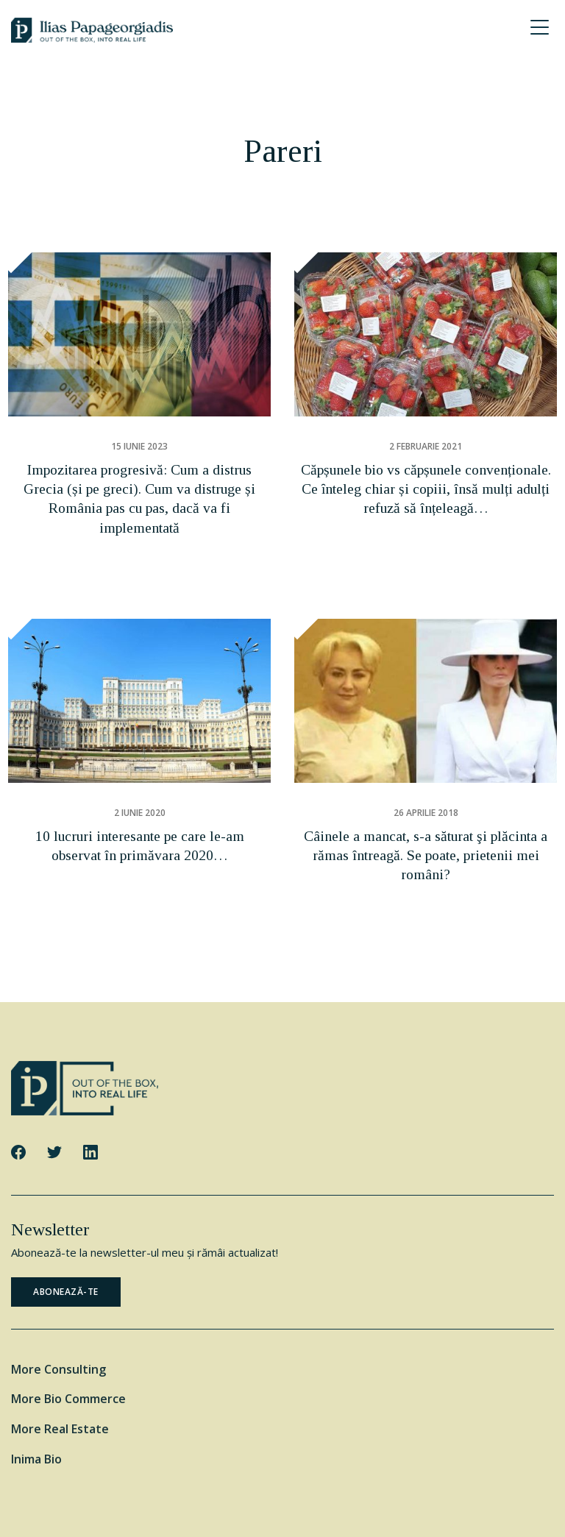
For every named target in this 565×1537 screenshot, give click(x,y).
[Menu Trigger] (539, 27)
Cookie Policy (320, 1494)
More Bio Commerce (68, 1332)
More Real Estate (60, 1363)
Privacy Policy (389, 1494)
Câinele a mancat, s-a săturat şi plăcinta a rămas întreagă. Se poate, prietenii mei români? (425, 811)
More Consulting (58, 1303)
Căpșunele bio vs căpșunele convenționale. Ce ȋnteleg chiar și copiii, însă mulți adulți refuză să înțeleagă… (426, 478)
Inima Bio (36, 1393)
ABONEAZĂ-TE (66, 1225)
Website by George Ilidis (283, 1512)
